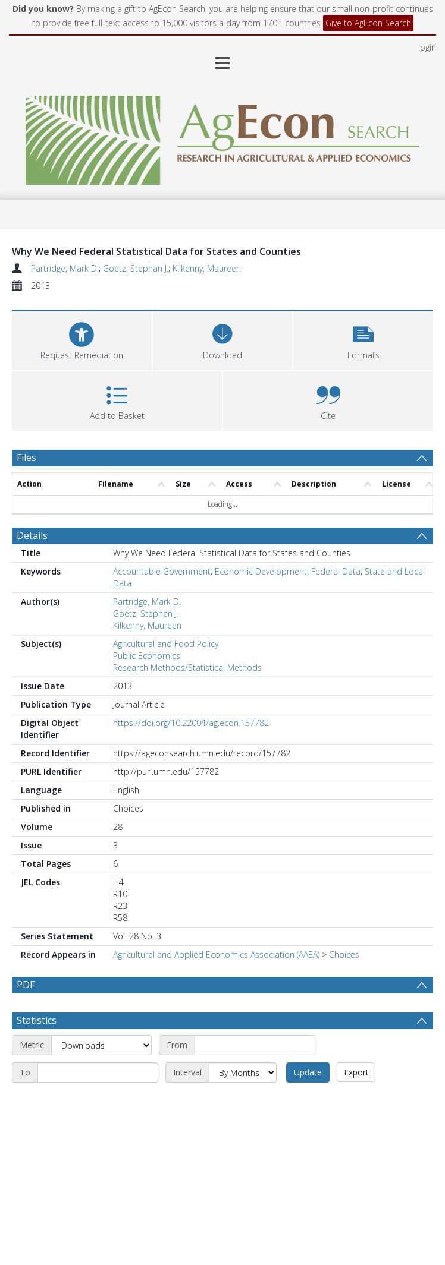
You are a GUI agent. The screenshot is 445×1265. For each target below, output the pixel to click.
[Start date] (255, 1045)
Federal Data (336, 571)
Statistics (37, 1020)
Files (26, 457)
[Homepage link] (223, 137)
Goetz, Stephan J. (135, 268)
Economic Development (261, 571)
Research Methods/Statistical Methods (187, 667)
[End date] (97, 1072)
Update (308, 1072)
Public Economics (146, 655)
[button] (363, 339)
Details (32, 535)
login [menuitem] (427, 47)
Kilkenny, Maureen (207, 268)
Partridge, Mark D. (65, 268)
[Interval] (243, 1072)
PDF (26, 984)
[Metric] (101, 1045)
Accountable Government (162, 571)
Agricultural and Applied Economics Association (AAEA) (216, 954)
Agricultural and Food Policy (165, 643)
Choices (344, 954)
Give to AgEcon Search (368, 23)
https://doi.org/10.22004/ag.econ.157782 (191, 722)
